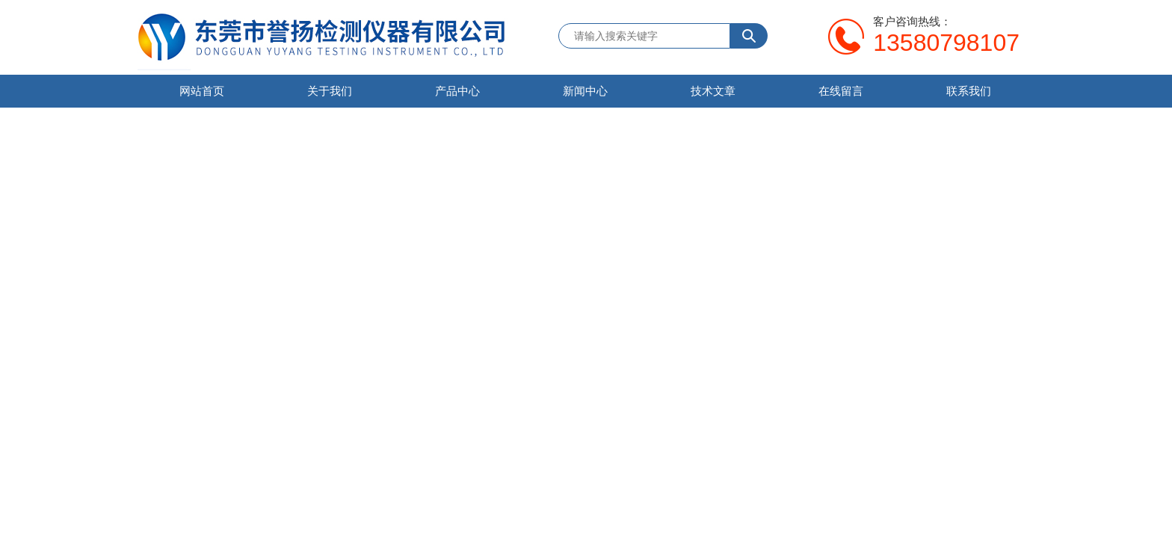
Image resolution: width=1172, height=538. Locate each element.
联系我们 (968, 90)
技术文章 (713, 90)
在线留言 (840, 90)
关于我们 (329, 90)
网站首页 (201, 90)
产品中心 (457, 90)
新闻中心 (585, 90)
